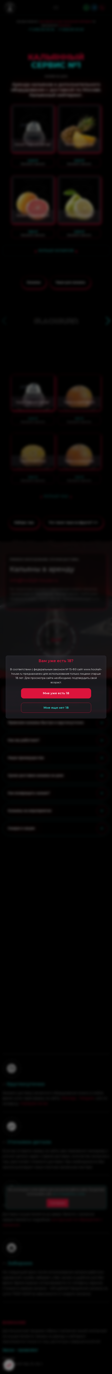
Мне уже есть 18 (56, 693)
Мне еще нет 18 (56, 707)
